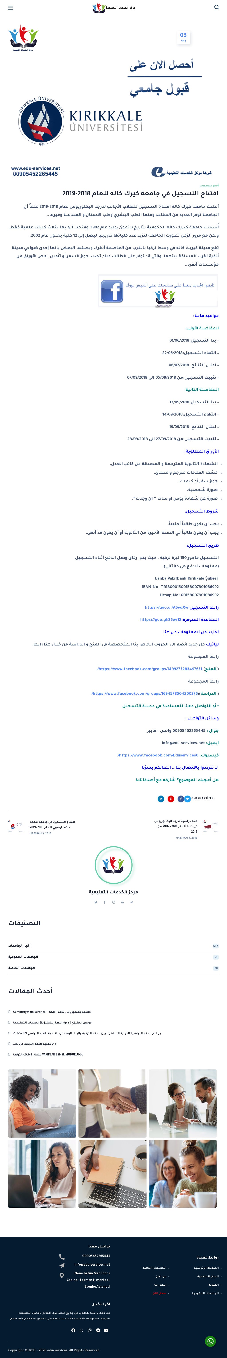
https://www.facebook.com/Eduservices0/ (158, 756)
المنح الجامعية (208, 1273)
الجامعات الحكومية (113, 953)
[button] (216, 7)
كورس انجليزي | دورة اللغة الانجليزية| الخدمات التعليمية (52, 1019)
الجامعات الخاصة (113, 964)
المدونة (213, 1281)
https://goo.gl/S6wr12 (160, 620)
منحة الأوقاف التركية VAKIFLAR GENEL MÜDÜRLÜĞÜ (48, 1051)
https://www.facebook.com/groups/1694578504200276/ (145, 694)
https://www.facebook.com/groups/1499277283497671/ (149, 669)
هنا (166, 632)
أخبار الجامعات (209, 186)
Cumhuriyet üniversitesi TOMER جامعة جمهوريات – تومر (52, 1008)
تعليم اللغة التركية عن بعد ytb (34, 1040)
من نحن (161, 1273)
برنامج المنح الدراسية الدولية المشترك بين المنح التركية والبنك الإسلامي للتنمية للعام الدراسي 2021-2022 (87, 1029)
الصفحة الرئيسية (206, 1264)
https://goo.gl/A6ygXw (166, 608)
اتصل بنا (160, 1281)
